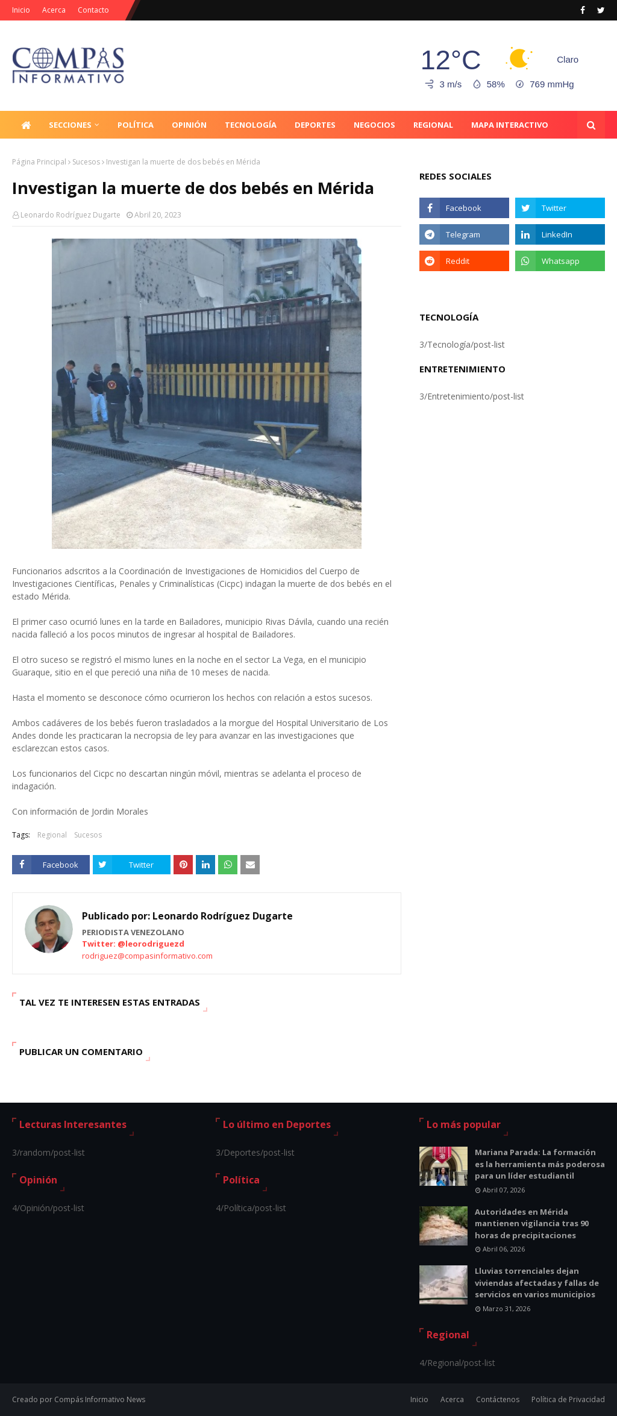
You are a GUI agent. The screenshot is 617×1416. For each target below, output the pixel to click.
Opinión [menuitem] (189, 124)
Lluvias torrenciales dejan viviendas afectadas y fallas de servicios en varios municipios (537, 1282)
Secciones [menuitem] (70, 124)
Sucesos (86, 162)
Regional (52, 835)
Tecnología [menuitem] (251, 124)
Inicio (21, 10)
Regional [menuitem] (433, 124)
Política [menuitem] (135, 124)
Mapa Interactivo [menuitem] (509, 124)
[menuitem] (26, 125)
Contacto (93, 10)
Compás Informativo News (99, 1399)
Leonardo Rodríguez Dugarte (70, 215)
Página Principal (39, 162)
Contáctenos (497, 1399)
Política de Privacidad (568, 1399)
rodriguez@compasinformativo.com (147, 955)
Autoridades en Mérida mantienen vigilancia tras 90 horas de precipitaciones (532, 1223)
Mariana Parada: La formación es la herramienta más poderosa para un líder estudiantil (540, 1164)
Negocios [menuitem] (374, 124)
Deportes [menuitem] (315, 124)
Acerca (54, 10)
